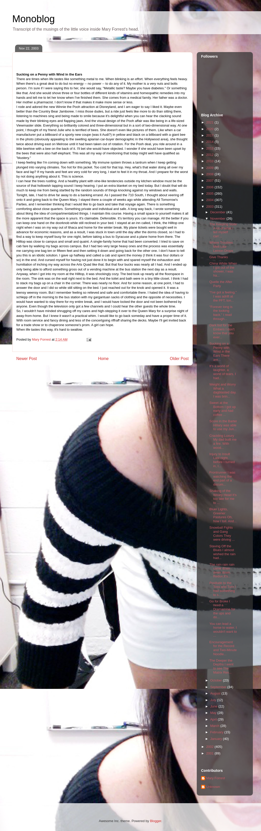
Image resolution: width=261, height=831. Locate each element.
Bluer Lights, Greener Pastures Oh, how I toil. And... (223, 515)
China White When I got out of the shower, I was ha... (223, 269)
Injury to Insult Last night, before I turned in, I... (222, 460)
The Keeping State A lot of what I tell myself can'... (223, 230)
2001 (210, 753)
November (218, 218)
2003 (210, 206)
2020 (210, 129)
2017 (210, 135)
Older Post (179, 358)
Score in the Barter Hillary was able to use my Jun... (223, 425)
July (213, 700)
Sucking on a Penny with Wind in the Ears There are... (219, 351)
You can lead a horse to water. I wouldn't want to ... (223, 630)
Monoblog (33, 19)
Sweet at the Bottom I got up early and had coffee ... (222, 409)
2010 (210, 161)
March (215, 726)
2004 (210, 200)
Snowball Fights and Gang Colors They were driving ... (222, 533)
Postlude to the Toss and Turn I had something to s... (222, 589)
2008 (210, 174)
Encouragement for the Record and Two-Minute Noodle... (223, 648)
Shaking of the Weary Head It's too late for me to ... (223, 497)
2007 (210, 180)
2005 (210, 193)
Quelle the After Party (220, 284)
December (218, 212)
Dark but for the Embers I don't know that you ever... (221, 331)
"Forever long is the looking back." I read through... (220, 313)
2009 (210, 168)
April (214, 719)
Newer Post (26, 358)
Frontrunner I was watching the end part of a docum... (222, 478)
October (216, 680)
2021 (210, 122)
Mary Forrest (215, 778)
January (216, 739)
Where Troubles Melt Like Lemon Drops (221, 246)
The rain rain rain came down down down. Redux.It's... (221, 570)
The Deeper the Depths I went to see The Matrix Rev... (221, 666)
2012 (210, 155)
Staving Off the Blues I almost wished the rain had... (222, 552)
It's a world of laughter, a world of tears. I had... (222, 372)
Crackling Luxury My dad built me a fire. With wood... (223, 442)
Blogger (155, 821)
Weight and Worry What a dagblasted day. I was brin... (222, 390)
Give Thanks (218, 257)
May (213, 713)
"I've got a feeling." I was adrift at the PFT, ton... (223, 296)
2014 (210, 142)
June (214, 706)
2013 (210, 148)
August (215, 693)
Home (103, 358)
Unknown (213, 787)
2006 (210, 187)
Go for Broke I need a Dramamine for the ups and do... (222, 609)
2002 (210, 747)
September (218, 687)
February (217, 732)
